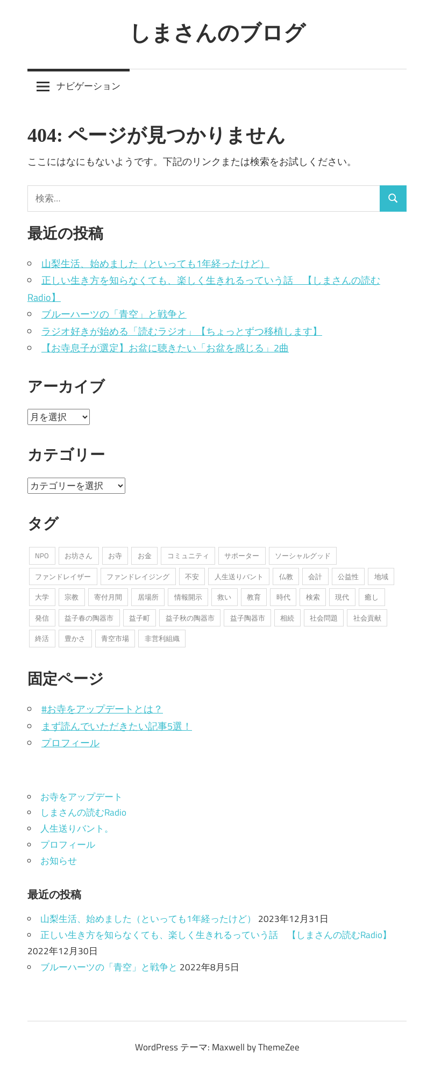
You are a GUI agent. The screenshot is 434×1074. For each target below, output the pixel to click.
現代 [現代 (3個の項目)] (342, 597)
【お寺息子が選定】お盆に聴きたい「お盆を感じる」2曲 (165, 348)
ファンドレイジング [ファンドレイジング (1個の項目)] (137, 576)
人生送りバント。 (76, 828)
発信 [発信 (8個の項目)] (42, 617)
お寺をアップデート (81, 797)
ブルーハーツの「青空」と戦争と (114, 314)
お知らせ (58, 861)
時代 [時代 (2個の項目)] (283, 597)
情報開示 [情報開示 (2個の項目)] (188, 597)
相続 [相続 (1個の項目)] (287, 617)
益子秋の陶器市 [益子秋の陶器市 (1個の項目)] (190, 617)
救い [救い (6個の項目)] (224, 597)
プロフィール (70, 743)
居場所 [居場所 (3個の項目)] (148, 597)
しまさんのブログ (217, 32)
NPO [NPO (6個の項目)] (42, 555)
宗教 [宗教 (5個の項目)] (72, 597)
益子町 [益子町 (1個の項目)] (139, 617)
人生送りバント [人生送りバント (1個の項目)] (239, 576)
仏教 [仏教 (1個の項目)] (286, 576)
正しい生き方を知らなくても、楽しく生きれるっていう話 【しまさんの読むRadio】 (216, 935)
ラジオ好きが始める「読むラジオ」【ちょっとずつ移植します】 (181, 331)
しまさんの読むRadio (83, 812)
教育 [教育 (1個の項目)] (254, 597)
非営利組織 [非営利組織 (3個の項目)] (162, 638)
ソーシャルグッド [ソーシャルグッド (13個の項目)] (303, 555)
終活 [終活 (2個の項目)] (42, 638)
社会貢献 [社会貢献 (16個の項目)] (367, 617)
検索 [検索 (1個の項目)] (313, 597)
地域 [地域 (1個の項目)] (381, 576)
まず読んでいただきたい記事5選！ (116, 726)
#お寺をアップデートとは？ (102, 709)
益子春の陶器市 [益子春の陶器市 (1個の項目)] (89, 617)
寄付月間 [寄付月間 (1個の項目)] (108, 597)
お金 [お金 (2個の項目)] (145, 555)
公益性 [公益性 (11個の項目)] (348, 576)
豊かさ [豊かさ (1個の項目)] (75, 638)
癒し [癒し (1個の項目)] (372, 597)
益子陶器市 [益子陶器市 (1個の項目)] (247, 617)
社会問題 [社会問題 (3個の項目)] (324, 617)
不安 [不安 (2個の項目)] (192, 576)
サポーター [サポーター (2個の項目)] (241, 555)
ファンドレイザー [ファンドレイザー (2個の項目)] (63, 576)
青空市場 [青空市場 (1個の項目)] (115, 638)
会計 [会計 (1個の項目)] (315, 576)
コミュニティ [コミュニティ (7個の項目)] (188, 555)
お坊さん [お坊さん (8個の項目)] (79, 555)
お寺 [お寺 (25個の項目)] (115, 555)
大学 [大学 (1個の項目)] (42, 597)
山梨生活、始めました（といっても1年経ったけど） (155, 263)
